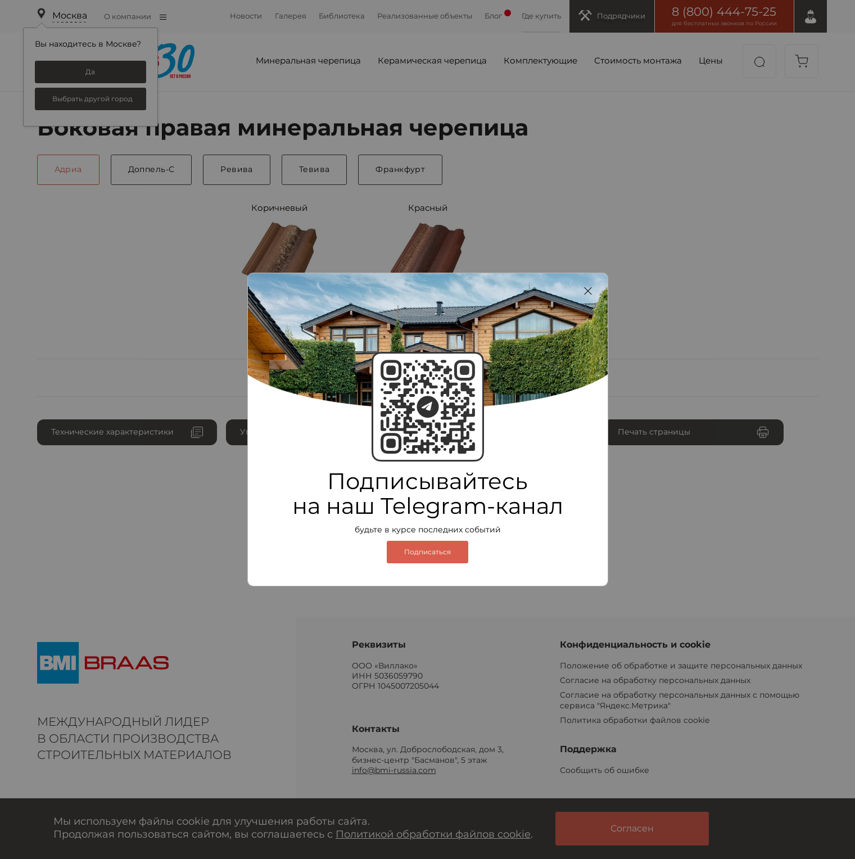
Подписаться (427, 552)
